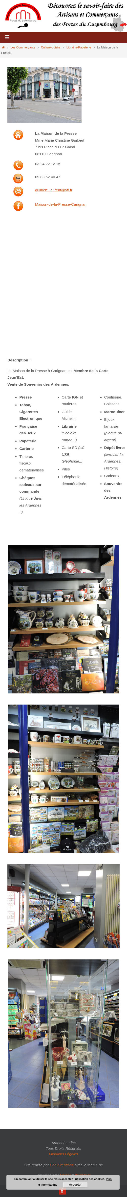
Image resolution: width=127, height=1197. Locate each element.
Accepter (75, 1184)
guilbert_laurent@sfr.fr (53, 190)
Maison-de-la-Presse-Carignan (60, 204)
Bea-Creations (62, 1165)
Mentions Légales (63, 1154)
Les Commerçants (23, 47)
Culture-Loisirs (51, 47)
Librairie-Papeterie (78, 47)
